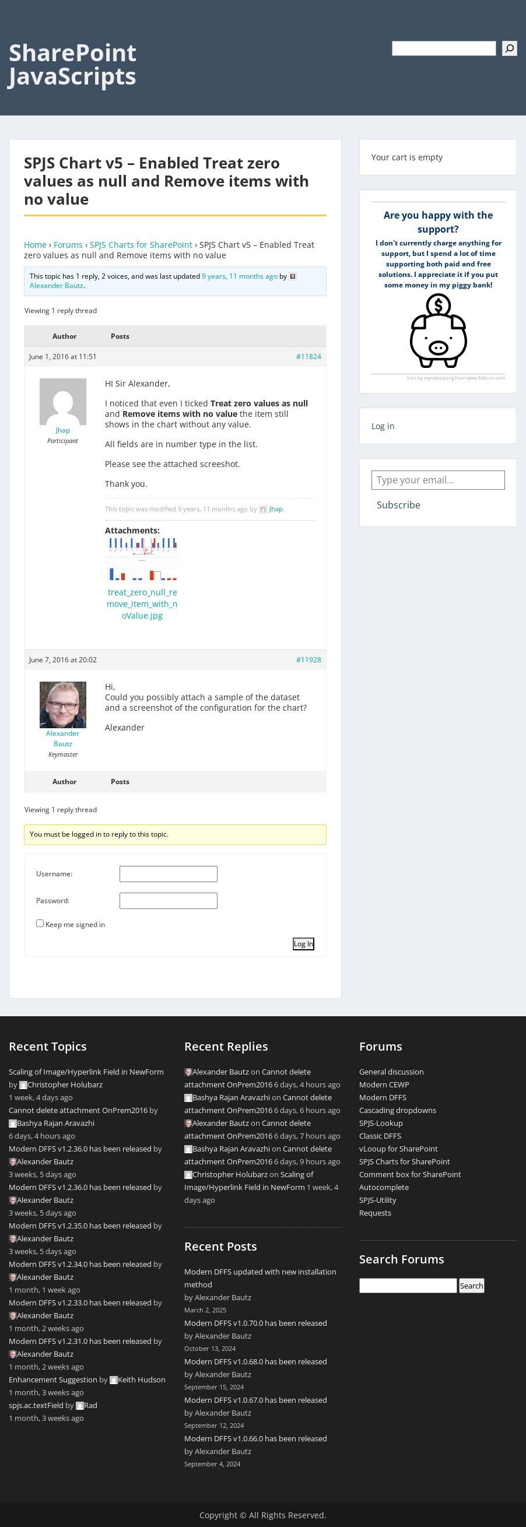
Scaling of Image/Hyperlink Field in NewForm (86, 1071)
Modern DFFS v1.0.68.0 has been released (255, 1361)
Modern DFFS (382, 1097)
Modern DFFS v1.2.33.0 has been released (80, 1302)
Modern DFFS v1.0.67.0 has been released (255, 1400)
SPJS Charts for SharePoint (141, 244)
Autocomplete (384, 1187)
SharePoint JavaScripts (72, 64)
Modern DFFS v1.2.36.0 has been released (80, 1148)
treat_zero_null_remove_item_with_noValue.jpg (142, 604)
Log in (383, 425)
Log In (303, 944)
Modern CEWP (384, 1084)
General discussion (391, 1071)
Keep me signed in (75, 924)
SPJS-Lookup (381, 1123)
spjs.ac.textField (36, 1405)
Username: (54, 874)
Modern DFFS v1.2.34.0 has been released (80, 1264)
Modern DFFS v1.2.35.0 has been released (80, 1225)
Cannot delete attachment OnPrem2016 (78, 1110)
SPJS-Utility (378, 1200)
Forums (68, 244)
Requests (375, 1212)
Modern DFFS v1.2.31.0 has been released (80, 1341)
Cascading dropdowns (397, 1110)
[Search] (509, 48)
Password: (52, 900)
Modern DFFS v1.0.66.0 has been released (255, 1438)
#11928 (308, 660)
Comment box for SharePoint (410, 1174)
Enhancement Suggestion (53, 1379)
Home (35, 244)
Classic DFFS (380, 1136)
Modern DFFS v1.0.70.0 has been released (255, 1323)
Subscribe (398, 505)
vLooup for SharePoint (398, 1148)
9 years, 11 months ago (240, 276)
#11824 (308, 356)
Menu (21, 32)
